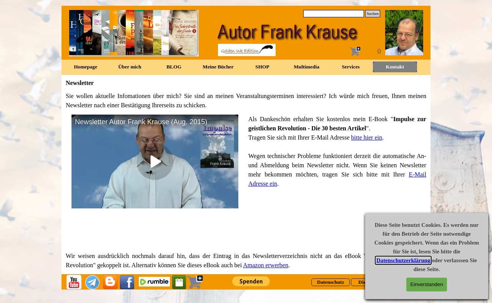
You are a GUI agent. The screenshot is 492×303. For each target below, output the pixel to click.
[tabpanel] (246, 101)
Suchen (373, 14)
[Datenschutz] (330, 282)
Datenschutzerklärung (403, 260)
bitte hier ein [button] (366, 137)
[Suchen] (333, 13)
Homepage (85, 67)
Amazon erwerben (265, 265)
